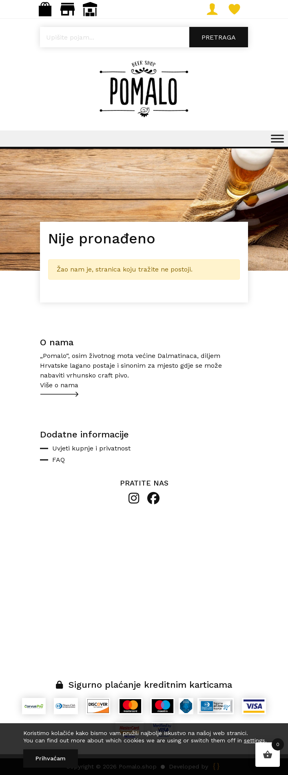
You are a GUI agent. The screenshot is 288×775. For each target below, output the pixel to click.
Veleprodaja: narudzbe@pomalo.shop (90, 9)
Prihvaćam (50, 758)
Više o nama (59, 385)
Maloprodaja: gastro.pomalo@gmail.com (67, 9)
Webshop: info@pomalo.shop (45, 9)
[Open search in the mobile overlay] (144, 37)
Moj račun (215, 9)
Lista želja (237, 9)
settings (254, 740)
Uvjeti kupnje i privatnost (91, 448)
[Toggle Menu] (277, 138)
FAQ (58, 460)
